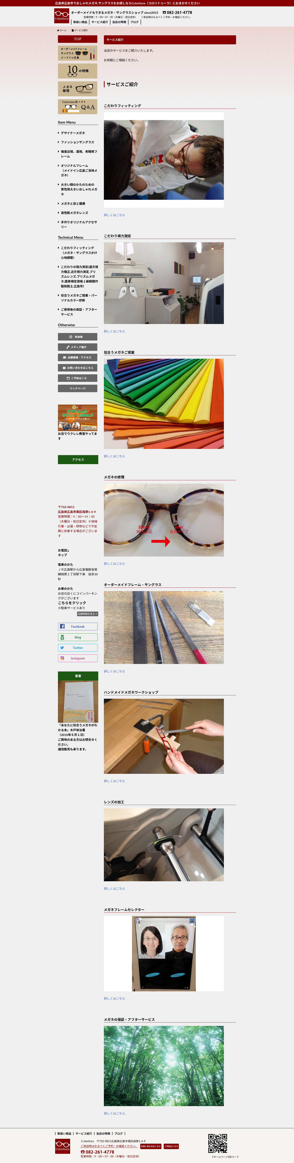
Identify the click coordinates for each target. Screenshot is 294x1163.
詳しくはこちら (114, 215)
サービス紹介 (99, 22)
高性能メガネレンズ (74, 212)
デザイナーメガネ (73, 133)
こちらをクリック (72, 603)
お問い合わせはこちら (151, 1146)
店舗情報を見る (86, 613)
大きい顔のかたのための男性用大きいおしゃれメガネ (79, 189)
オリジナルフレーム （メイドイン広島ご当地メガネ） (79, 170)
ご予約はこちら (171, 1146)
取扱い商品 (80, 22)
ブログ (134, 22)
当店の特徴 (119, 22)
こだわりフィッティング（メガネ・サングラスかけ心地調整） (79, 252)
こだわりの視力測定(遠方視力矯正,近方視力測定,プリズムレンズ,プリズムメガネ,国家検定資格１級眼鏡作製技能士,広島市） (79, 276)
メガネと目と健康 (73, 203)
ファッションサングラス (77, 142)
